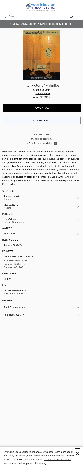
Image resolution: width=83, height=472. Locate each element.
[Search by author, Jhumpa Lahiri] (41, 198)
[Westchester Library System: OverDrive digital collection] (41, 6)
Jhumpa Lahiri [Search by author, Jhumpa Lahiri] (43, 90)
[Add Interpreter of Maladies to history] (42, 139)
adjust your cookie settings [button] (33, 463)
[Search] (4, 16)
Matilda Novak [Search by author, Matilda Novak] (43, 93)
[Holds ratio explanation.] (55, 143)
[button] (42, 108)
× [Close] (77, 454)
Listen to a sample (42, 120)
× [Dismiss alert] (79, 24)
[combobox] (35, 16)
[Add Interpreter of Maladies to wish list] (41, 134)
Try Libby (13, 23)
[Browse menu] (78, 16)
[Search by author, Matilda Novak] (41, 206)
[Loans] (72, 16)
